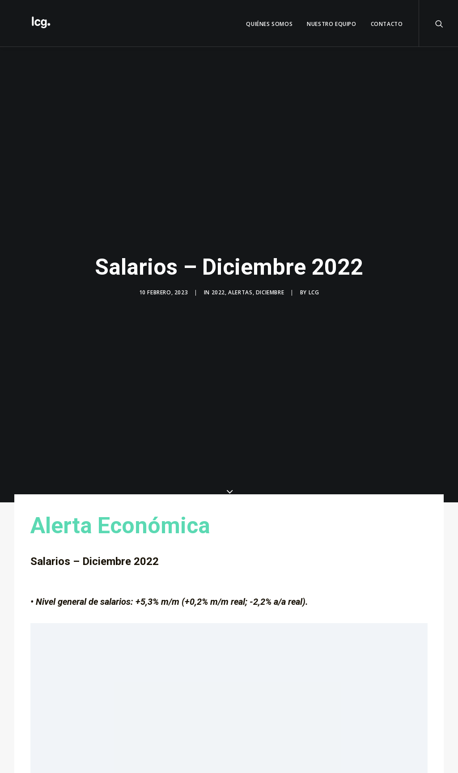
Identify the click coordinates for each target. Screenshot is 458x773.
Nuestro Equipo (331, 24)
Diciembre (270, 286)
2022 (218, 286)
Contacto (387, 24)
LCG (314, 286)
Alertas (240, 286)
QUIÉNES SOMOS (269, 24)
